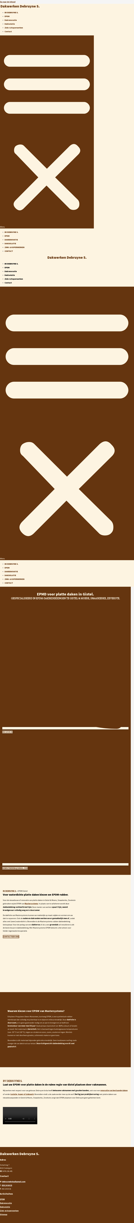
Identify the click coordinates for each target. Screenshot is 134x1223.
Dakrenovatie (11, 20)
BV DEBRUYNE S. (11, 12)
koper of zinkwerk (26, 1094)
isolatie (13, 1094)
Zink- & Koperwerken (14, 28)
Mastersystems (31, 903)
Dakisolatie (10, 24)
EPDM (7, 16)
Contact (8, 31)
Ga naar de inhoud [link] (7, 2)
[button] (47, 131)
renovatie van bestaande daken (114, 1090)
